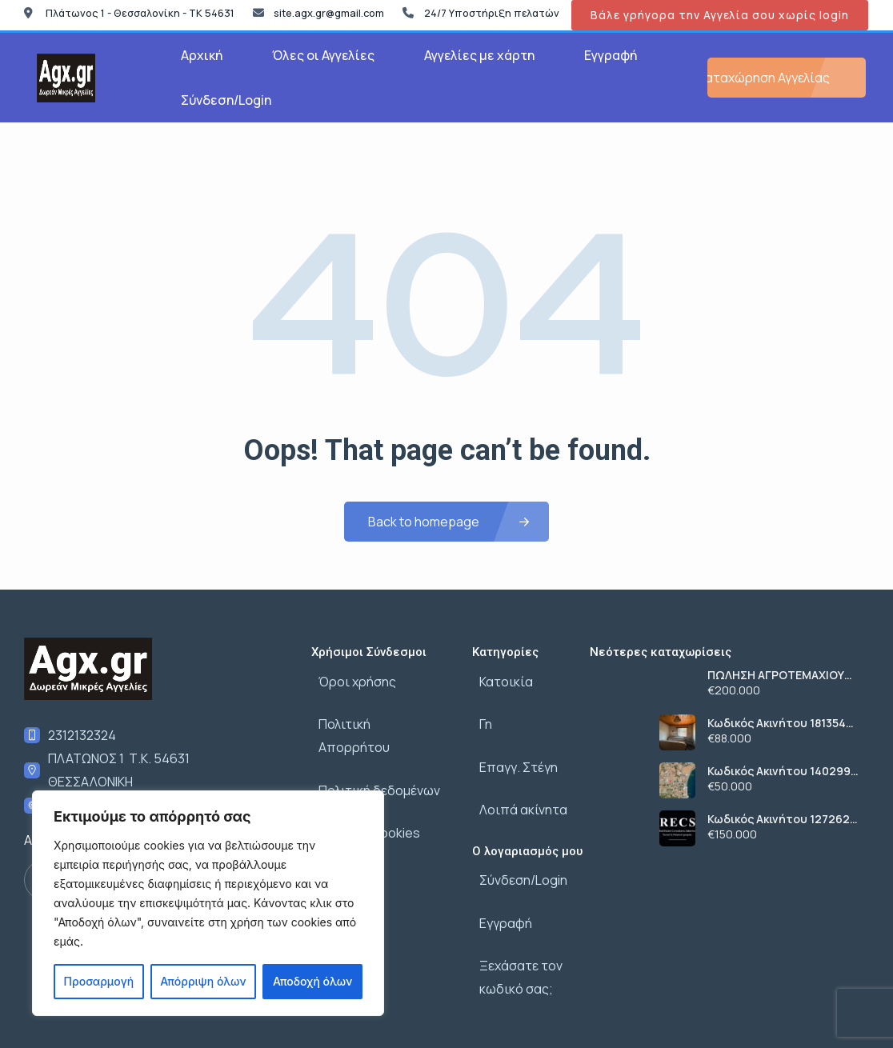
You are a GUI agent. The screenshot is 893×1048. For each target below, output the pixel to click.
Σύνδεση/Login (226, 100)
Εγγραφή (610, 55)
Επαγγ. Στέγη (511, 748)
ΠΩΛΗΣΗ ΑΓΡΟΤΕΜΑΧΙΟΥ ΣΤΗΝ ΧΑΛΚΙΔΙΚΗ (775, 675)
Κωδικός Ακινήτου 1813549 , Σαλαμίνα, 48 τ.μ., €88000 (783, 723)
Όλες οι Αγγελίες (323, 55)
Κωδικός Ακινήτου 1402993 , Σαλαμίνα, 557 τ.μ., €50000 (782, 771)
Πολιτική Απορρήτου (374, 713)
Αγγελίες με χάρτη (479, 55)
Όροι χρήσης (350, 677)
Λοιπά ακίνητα (516, 783)
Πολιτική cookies (362, 783)
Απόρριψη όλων (203, 981)
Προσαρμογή (99, 981)
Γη (478, 713)
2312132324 (82, 735)
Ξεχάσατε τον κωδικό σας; (513, 928)
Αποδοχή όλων (312, 981)
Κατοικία (499, 677)
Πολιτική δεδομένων (372, 748)
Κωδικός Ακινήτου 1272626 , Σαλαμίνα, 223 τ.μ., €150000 (782, 819)
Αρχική (201, 55)
